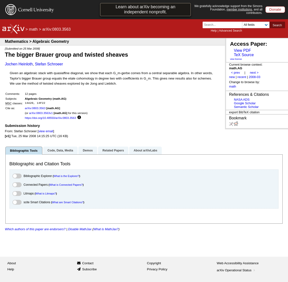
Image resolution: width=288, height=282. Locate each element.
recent (241, 77)
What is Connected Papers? (66, 184)
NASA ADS (242, 99)
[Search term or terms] (224, 25)
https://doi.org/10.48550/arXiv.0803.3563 (50, 117)
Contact (88, 263)
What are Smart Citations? (67, 202)
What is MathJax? (105, 229)
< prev (235, 72)
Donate (275, 9)
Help (214, 30)
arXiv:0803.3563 (35, 108)
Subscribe (89, 269)
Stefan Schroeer (49, 64)
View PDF (242, 50)
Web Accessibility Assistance (238, 263)
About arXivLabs (145, 150)
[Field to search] (256, 25)
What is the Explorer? (66, 176)
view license (236, 59)
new (232, 77)
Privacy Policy (157, 269)
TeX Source (244, 55)
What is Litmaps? (46, 193)
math (33, 29)
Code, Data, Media (60, 150)
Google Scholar (245, 103)
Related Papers (113, 150)
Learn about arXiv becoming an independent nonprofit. (145, 9)
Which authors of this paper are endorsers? (35, 229)
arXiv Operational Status (236, 270)
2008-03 (255, 77)
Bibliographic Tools (23, 150)
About (11, 263)
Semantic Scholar (246, 107)
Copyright (154, 263)
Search (277, 25)
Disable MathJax (79, 229)
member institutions (239, 9)
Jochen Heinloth (19, 64)
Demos (88, 150)
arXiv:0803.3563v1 (41, 113)
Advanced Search (230, 30)
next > (254, 72)
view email (45, 131)
